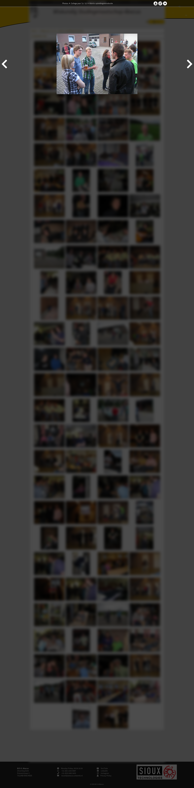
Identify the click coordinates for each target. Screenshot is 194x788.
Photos (65, 3)
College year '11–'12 (79, 3)
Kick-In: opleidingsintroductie (101, 3)
